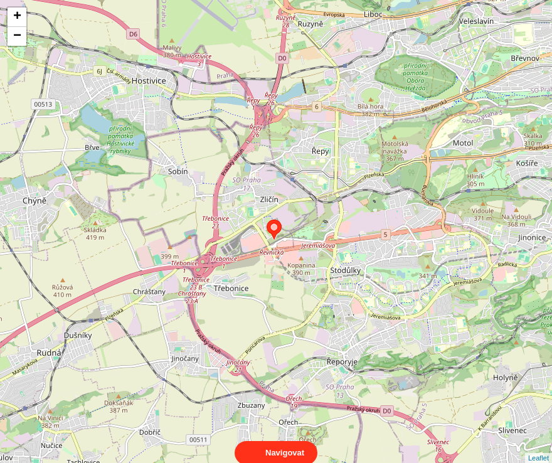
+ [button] (17, 17)
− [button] (17, 36)
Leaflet (538, 446)
